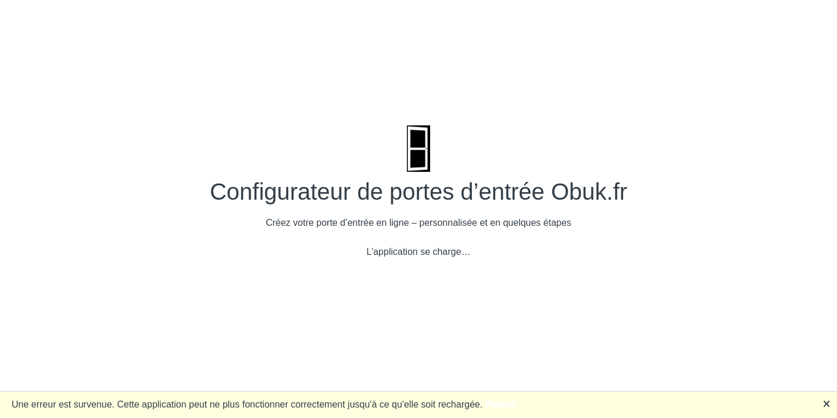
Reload (500, 404)
